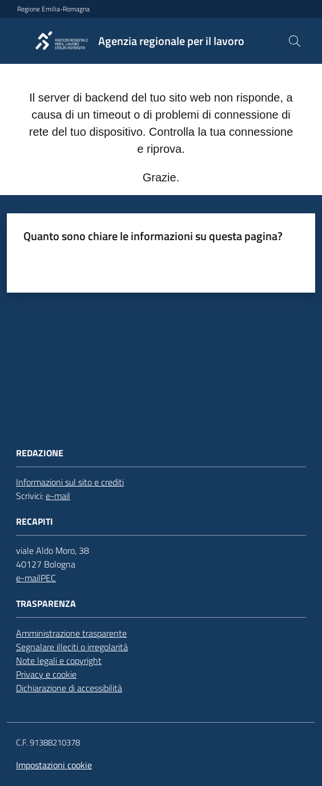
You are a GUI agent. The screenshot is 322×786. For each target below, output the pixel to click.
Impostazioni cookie (54, 765)
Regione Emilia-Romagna (53, 9)
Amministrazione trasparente (71, 633)
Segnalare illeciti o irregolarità (72, 647)
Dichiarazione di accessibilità (69, 688)
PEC (48, 578)
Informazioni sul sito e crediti (70, 482)
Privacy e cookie (46, 674)
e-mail (58, 496)
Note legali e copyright (59, 660)
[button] (294, 41)
